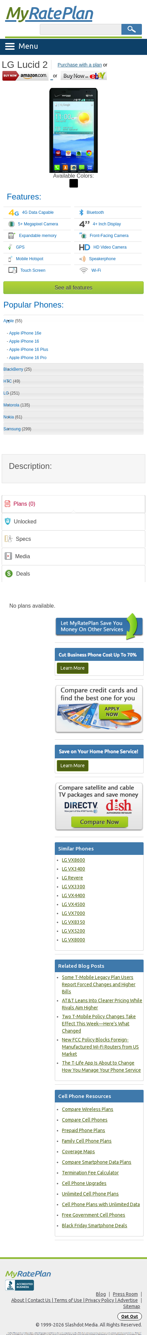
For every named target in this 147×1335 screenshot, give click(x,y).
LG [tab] (11, 393)
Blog (101, 1294)
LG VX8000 (73, 940)
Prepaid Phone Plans (83, 1130)
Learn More (73, 668)
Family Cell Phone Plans (87, 1141)
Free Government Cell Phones (93, 1215)
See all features (73, 288)
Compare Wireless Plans (87, 1109)
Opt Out (129, 1316)
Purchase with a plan (80, 65)
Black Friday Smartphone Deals (94, 1225)
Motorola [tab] (16, 405)
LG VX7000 (73, 913)
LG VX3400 (73, 869)
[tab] (73, 343)
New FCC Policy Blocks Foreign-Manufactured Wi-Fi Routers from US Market (100, 1047)
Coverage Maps (78, 1151)
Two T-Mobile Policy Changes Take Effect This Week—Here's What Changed (99, 1024)
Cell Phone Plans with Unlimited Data (101, 1204)
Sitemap (131, 1306)
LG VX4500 (73, 904)
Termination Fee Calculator (90, 1172)
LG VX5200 (73, 931)
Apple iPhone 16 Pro (28, 357)
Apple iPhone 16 (24, 341)
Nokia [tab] (12, 417)
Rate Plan (48, 12)
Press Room (125, 1294)
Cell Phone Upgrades (84, 1183)
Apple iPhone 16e (25, 333)
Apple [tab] (12, 321)
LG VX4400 (73, 895)
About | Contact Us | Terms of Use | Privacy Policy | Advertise (74, 1300)
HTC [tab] (11, 381)
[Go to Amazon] (27, 75)
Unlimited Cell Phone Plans (90, 1194)
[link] (73, 504)
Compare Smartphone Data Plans (96, 1162)
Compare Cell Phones (85, 1120)
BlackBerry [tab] (17, 369)
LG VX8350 (73, 922)
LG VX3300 (73, 886)
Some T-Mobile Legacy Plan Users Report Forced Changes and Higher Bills (98, 984)
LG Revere (72, 877)
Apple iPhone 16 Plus (28, 349)
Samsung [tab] (17, 429)
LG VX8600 (73, 860)
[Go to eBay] (84, 75)
